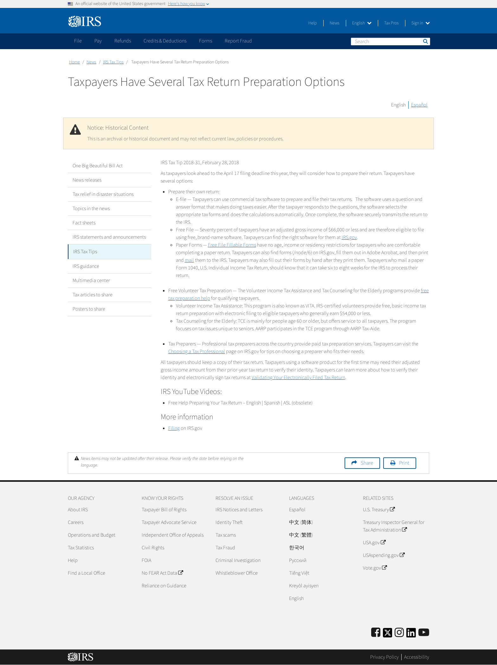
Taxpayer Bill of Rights (164, 509)
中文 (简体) (301, 522)
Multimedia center (91, 279)
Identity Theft (229, 522)
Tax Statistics (81, 547)
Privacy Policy (384, 657)
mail (189, 260)
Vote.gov (375, 568)
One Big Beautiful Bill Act (98, 165)
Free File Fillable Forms (232, 245)
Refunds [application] (122, 40)
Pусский (298, 560)
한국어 (296, 547)
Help (312, 23)
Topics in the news (91, 208)
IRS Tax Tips (113, 62)
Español (419, 104)
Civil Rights (153, 547)
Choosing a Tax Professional (196, 351)
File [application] (78, 40)
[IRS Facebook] (375, 633)
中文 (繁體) (301, 535)
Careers (75, 522)
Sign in (420, 23)
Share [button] (367, 463)
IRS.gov (349, 237)
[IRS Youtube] (423, 633)
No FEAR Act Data (162, 573)
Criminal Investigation (238, 560)
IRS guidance (86, 265)
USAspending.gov (383, 555)
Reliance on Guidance (164, 585)
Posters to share (89, 308)
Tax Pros (391, 23)
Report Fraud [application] (238, 40)
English (361, 23)
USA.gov (374, 542)
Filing (174, 428)
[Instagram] (399, 633)
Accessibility (416, 657)
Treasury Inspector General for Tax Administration (393, 526)
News (334, 23)
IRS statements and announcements (109, 237)
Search (425, 41)
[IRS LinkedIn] (411, 634)
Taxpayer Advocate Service (169, 522)
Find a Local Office (86, 573)
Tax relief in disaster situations (103, 194)
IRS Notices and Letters (239, 509)
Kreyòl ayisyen (304, 585)
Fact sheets (84, 222)
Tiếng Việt (299, 573)
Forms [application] (205, 40)
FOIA (146, 560)
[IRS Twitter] (387, 634)
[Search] (390, 41)
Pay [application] (98, 40)
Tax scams (226, 535)
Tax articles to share (93, 294)
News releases (87, 180)
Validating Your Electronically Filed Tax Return (298, 377)
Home (74, 62)
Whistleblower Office (237, 573)
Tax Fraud (225, 547)
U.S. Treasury (379, 509)
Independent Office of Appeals (172, 535)
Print (404, 463)
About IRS (78, 509)
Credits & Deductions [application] (165, 40)
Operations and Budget (91, 535)
